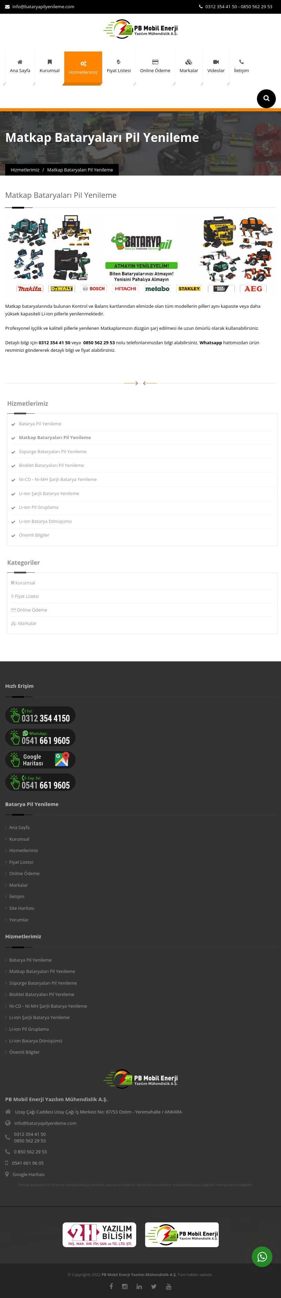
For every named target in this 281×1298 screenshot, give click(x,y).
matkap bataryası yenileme (85, 1185)
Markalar (30, 623)
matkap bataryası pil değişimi (194, 1185)
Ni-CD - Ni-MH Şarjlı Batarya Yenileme (60, 479)
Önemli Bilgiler (37, 535)
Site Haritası (21, 908)
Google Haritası (29, 1174)
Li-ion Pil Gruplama (41, 507)
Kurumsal (28, 583)
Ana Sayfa (19, 827)
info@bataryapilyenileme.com (39, 6)
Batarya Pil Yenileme (43, 424)
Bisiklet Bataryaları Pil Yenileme (54, 465)
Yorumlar (19, 920)
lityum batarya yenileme (154, 1185)
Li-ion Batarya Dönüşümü (48, 521)
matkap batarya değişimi (234, 1185)
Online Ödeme (35, 610)
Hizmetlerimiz (23, 850)
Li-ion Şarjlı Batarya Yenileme (52, 493)
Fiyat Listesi (29, 596)
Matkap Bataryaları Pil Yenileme (42, 971)
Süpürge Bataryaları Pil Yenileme (55, 451)
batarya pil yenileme (120, 1185)
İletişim (16, 896)
